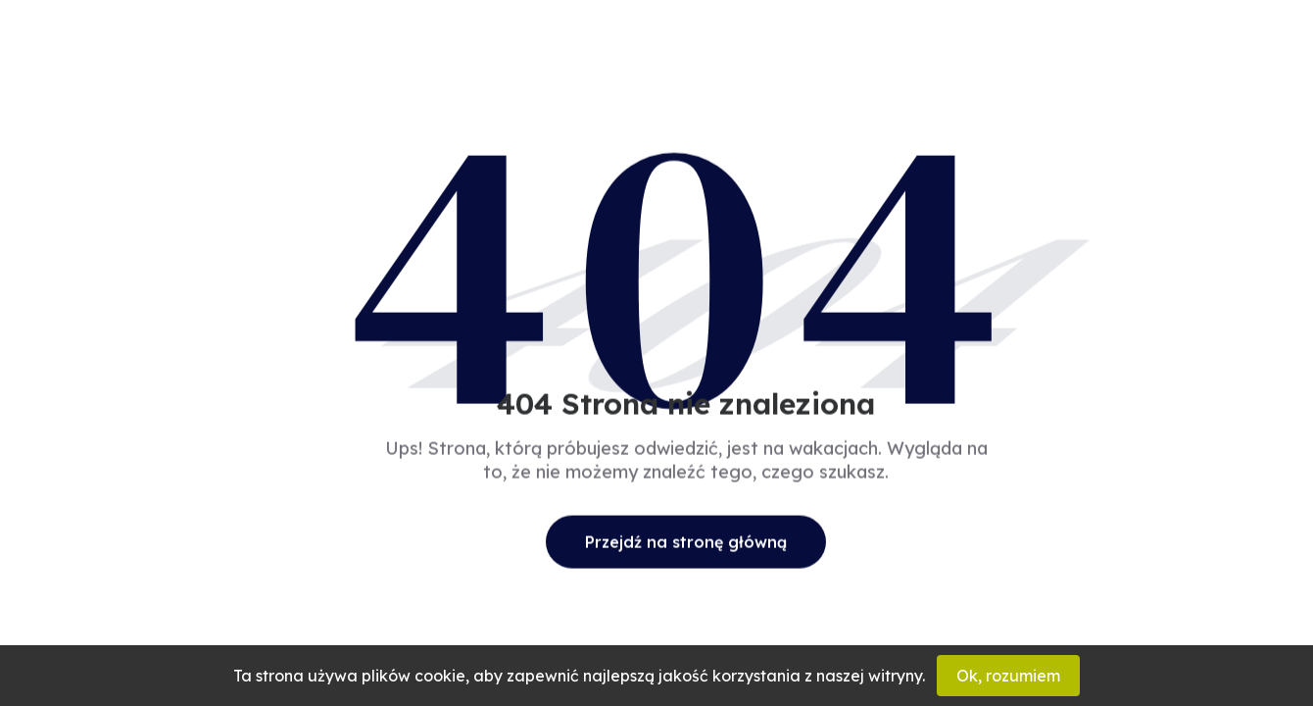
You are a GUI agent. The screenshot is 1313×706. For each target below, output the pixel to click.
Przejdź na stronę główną (686, 541)
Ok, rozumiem (1008, 675)
